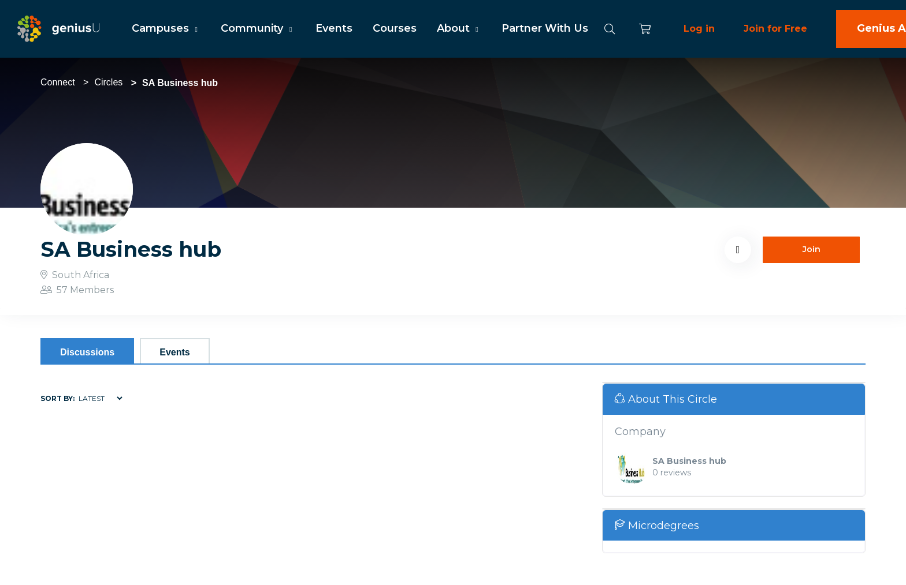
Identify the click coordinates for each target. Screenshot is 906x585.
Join (811, 249)
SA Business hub (689, 461)
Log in (699, 28)
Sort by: (57, 398)
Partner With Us (545, 28)
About (459, 28)
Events (333, 28)
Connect (57, 82)
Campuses (166, 28)
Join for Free (775, 28)
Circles (108, 82)
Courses (395, 28)
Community (258, 28)
